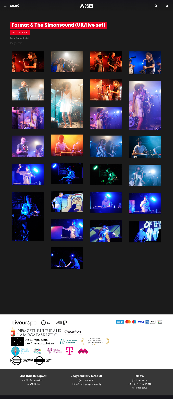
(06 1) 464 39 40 (86, 380)
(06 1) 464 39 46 (139, 380)
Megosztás (16, 43)
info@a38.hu (33, 383)
